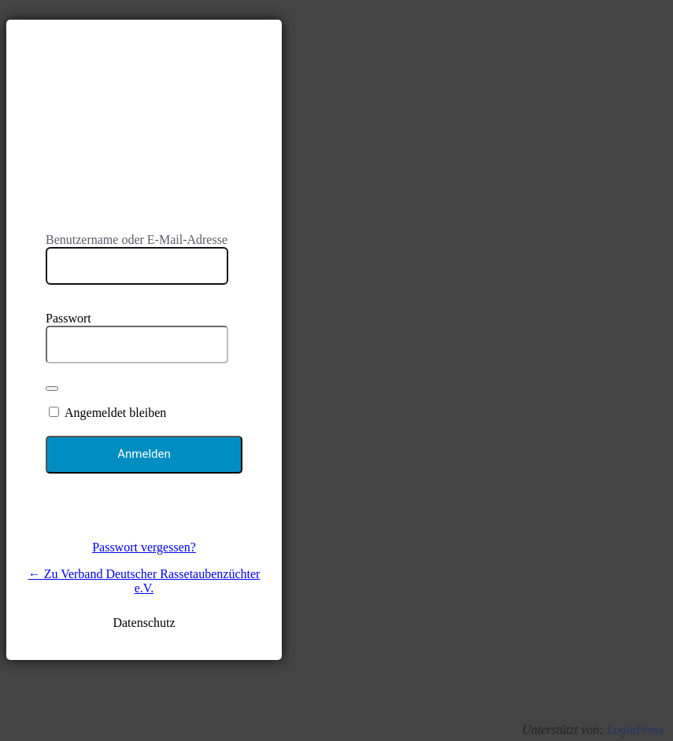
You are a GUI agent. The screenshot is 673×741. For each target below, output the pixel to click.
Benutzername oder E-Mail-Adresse (136, 239)
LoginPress (635, 729)
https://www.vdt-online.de (144, 120)
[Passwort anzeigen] (52, 388)
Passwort (68, 318)
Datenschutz (144, 622)
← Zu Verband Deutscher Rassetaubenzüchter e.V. (144, 581)
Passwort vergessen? (144, 547)
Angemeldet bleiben (115, 412)
